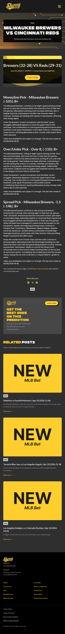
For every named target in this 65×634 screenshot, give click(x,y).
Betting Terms (8, 594)
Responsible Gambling (10, 617)
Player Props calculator (40, 269)
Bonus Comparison (40, 586)
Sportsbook (38, 594)
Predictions (38, 590)
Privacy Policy (7, 609)
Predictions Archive (41, 598)
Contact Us (7, 586)
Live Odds (37, 582)
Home (5, 582)
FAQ (4, 590)
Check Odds (32, 77)
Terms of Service (8, 613)
